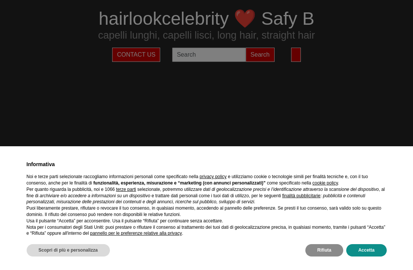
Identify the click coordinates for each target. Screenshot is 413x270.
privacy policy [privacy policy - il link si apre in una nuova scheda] (213, 176)
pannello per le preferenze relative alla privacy (136, 233)
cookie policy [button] (325, 183)
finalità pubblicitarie (301, 195)
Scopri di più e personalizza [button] (68, 250)
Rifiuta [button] (324, 250)
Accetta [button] (366, 250)
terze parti (126, 189)
